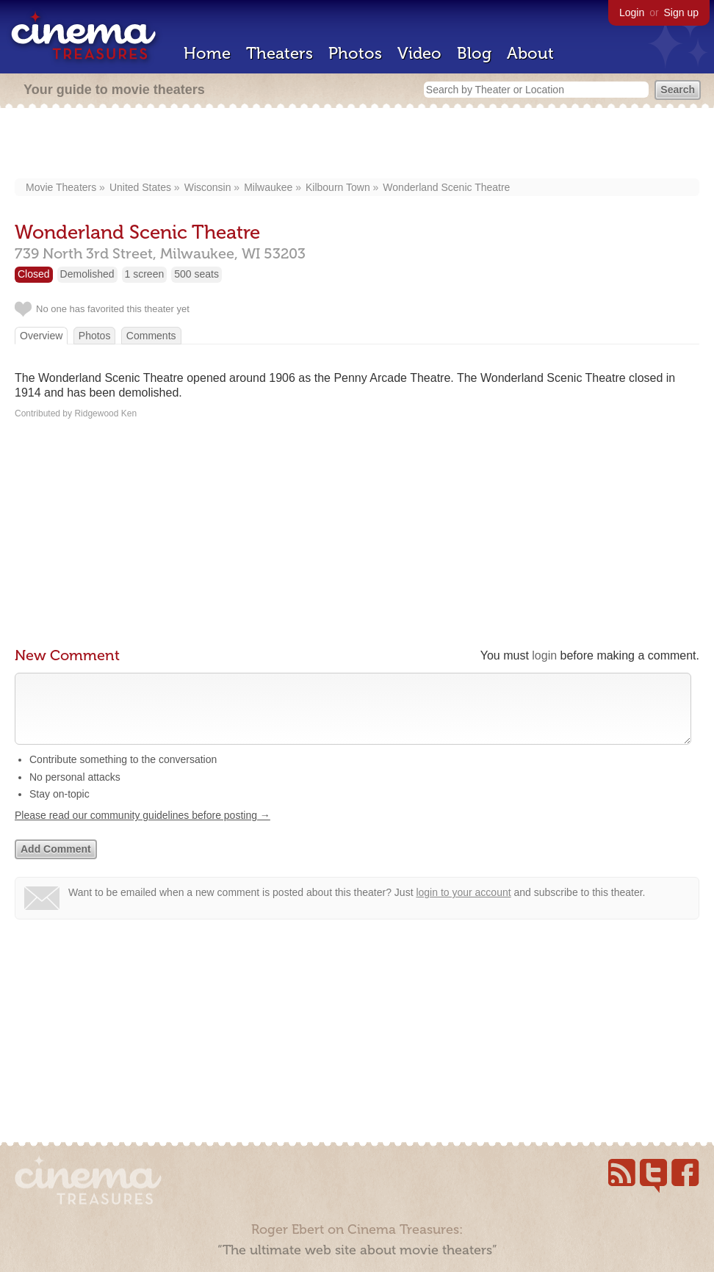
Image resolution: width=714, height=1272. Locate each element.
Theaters (279, 53)
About (530, 53)
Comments (151, 336)
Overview (41, 336)
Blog (474, 53)
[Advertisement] (357, 144)
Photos (355, 53)
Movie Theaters (61, 187)
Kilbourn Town (338, 187)
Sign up (681, 12)
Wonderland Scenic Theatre (446, 187)
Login (631, 12)
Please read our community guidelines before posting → (142, 830)
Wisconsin (207, 187)
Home (207, 53)
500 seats (196, 274)
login (544, 655)
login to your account (463, 907)
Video (419, 53)
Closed (34, 274)
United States (140, 187)
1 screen (145, 274)
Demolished (87, 274)
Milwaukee (268, 187)
